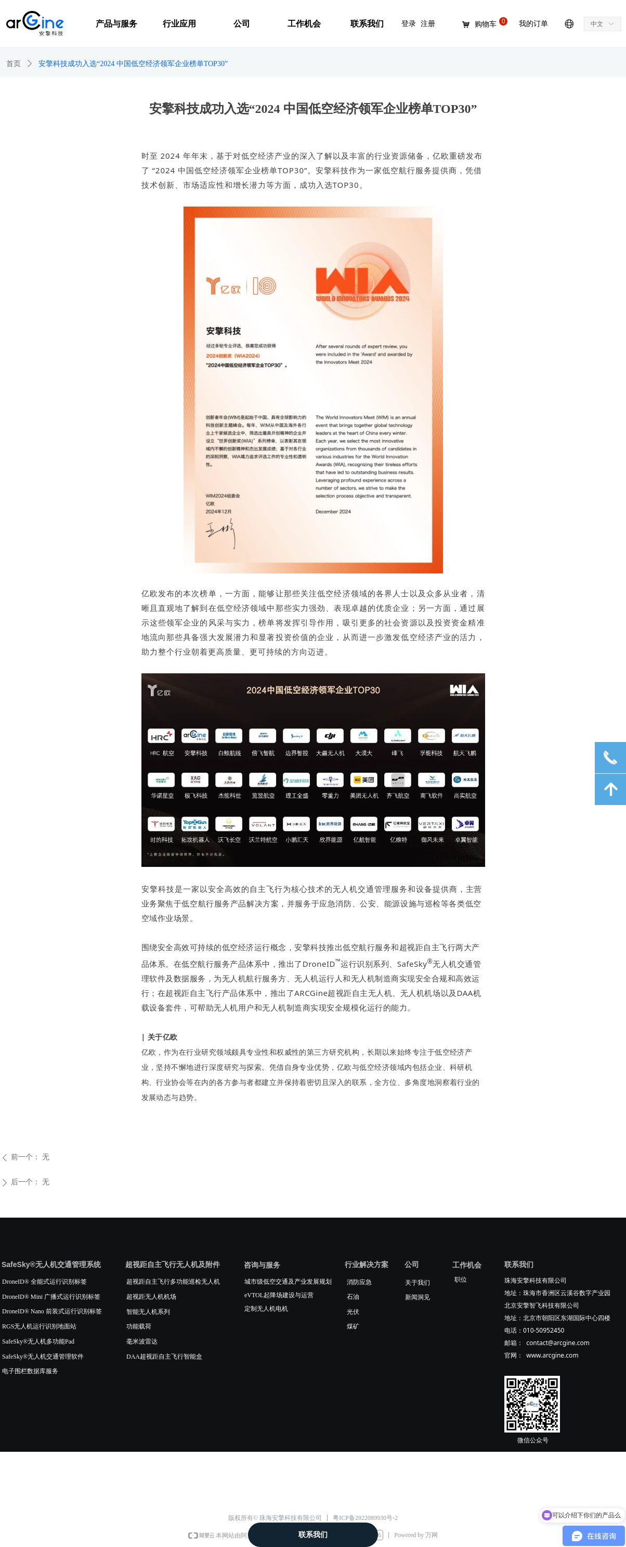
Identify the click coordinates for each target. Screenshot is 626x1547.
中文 (597, 24)
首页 (13, 64)
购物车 (486, 24)
